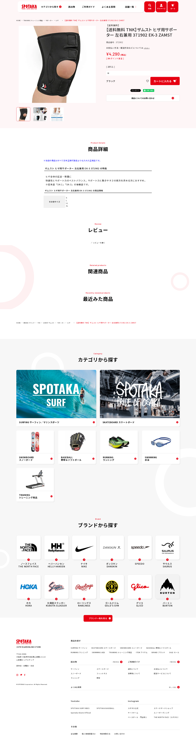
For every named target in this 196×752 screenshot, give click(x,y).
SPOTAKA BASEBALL (105, 710)
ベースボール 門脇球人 (137, 719)
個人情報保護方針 (89, 736)
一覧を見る (115, 663)
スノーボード (76, 675)
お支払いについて (161, 670)
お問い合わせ (119, 736)
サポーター (53, 20)
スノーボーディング (161, 715)
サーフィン (75, 670)
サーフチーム (133, 715)
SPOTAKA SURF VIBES (80, 710)
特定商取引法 (105, 736)
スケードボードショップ (163, 710)
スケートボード (103, 670)
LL (67, 203)
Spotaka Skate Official (81, 715)
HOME (18, 20)
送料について (133, 670)
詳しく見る (172, 689)
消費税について (134, 675)
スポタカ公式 (133, 710)
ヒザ (62, 20)
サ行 (42, 323)
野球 (98, 679)
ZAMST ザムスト (53, 323)
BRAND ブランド (30, 323)
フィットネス (102, 675)
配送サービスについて (162, 675)
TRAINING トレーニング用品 (35, 20)
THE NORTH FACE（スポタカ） (166, 719)
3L (67, 206)
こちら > (148, 47)
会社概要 (74, 736)
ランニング (75, 679)
